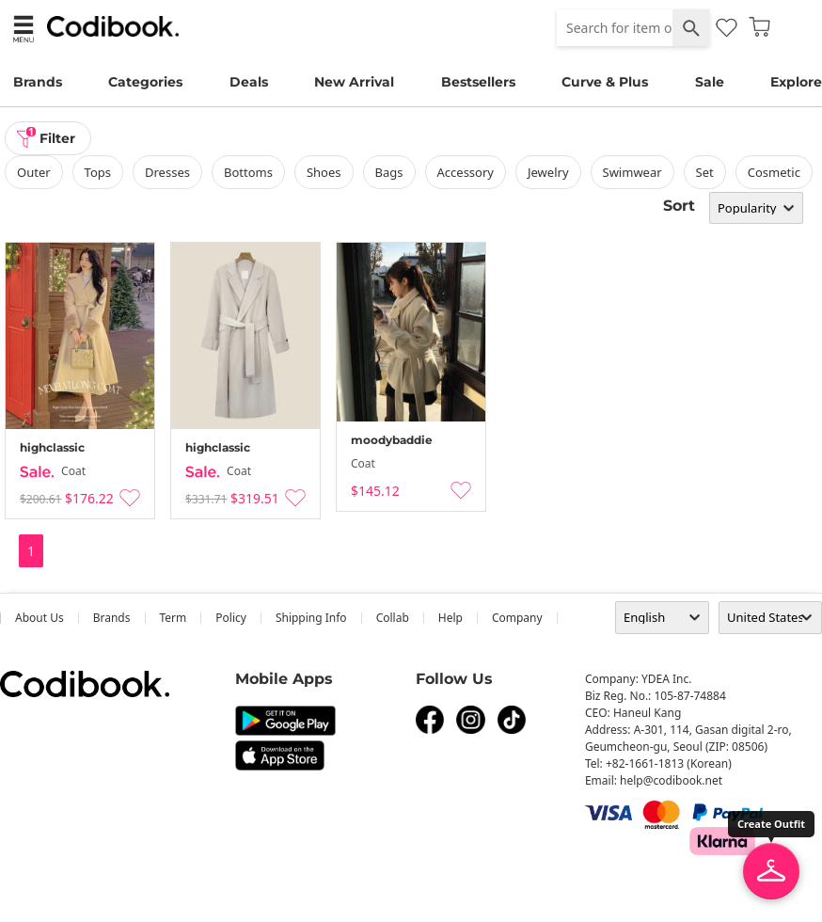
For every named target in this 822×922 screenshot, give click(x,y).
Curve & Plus (604, 81)
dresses (167, 172)
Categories (145, 81)
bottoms (248, 172)
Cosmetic (774, 172)
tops (98, 172)
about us (39, 618)
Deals (248, 81)
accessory (465, 172)
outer (34, 172)
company (517, 618)
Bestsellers (478, 81)
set (705, 172)
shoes (324, 172)
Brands (37, 81)
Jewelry (548, 172)
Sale (709, 81)
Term (173, 618)
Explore (796, 81)
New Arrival (354, 81)
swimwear (632, 172)
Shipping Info (311, 618)
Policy (230, 618)
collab (392, 618)
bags (389, 172)
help (450, 618)
